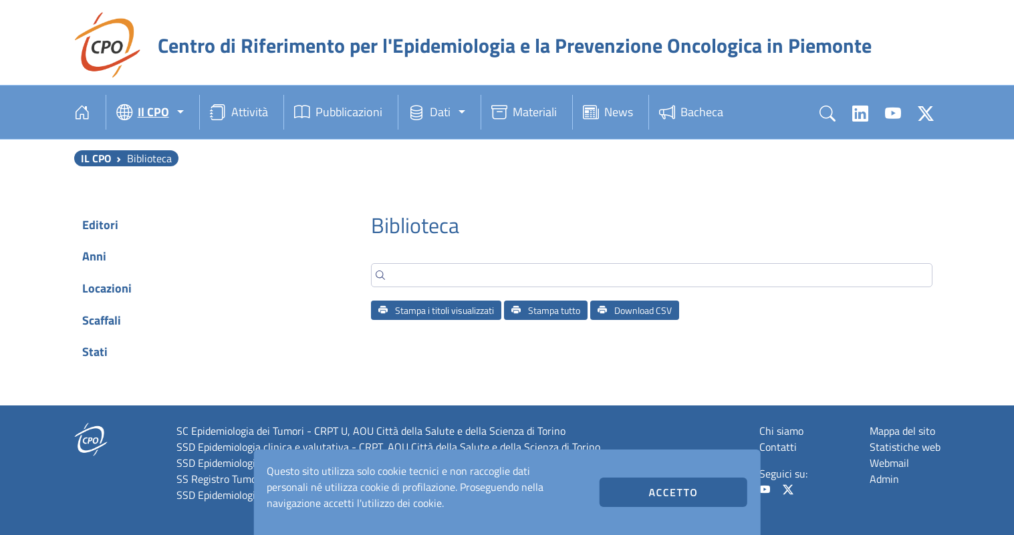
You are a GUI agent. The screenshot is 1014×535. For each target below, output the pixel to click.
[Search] (651, 275)
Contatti (778, 447)
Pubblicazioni (338, 112)
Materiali (524, 112)
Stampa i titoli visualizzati (436, 310)
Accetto (674, 492)
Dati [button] (429, 112)
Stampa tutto (545, 310)
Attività (239, 112)
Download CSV (635, 310)
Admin (884, 479)
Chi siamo (781, 431)
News (608, 112)
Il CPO (96, 158)
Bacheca (691, 112)
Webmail (889, 463)
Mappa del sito (902, 431)
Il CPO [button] (142, 112)
